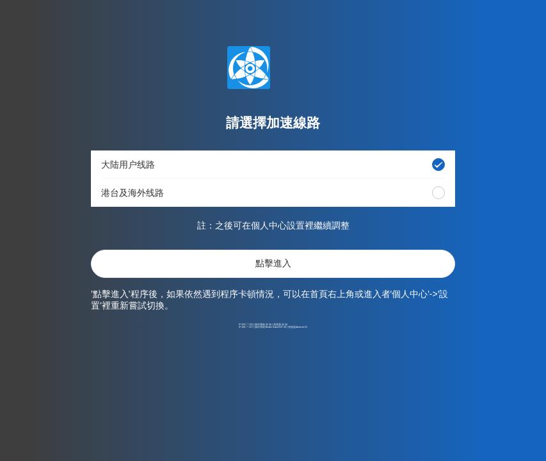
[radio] (438, 164)
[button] (273, 164)
